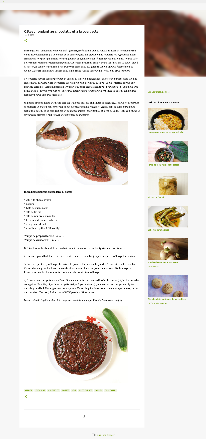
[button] (25, 41)
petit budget (85, 390)
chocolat (40, 390)
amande (28, 390)
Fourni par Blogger (103, 435)
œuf (74, 390)
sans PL (98, 390)
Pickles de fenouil (156, 197)
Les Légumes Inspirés (159, 92)
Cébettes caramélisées (158, 230)
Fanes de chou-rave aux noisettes (163, 165)
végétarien (110, 390)
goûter (65, 390)
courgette (53, 390)
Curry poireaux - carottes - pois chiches (166, 132)
